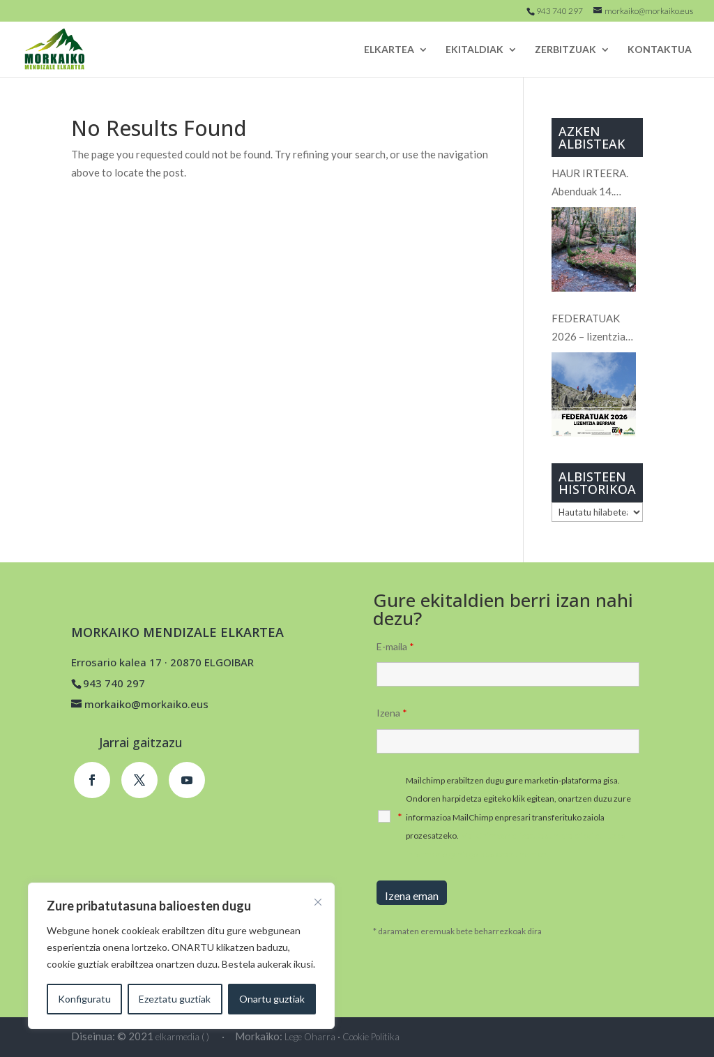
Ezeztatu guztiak (175, 999)
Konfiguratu (84, 999)
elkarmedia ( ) (182, 1036)
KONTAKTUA (660, 50)
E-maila (395, 646)
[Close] (318, 902)
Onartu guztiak (272, 999)
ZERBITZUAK (565, 50)
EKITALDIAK (474, 50)
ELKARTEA (389, 50)
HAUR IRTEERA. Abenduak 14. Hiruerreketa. (590, 183)
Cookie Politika (371, 1036)
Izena (392, 713)
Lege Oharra (309, 1036)
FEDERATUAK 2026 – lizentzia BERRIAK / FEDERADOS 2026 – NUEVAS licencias (597, 328)
